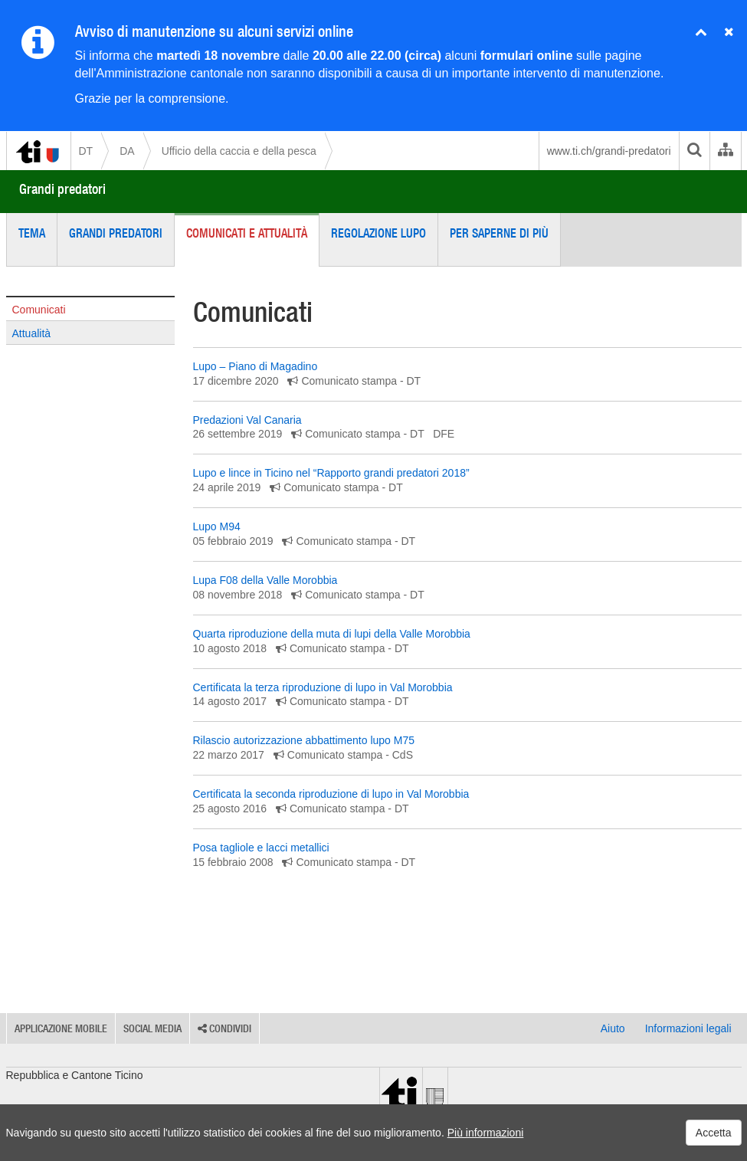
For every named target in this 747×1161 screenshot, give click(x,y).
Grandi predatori (62, 189)
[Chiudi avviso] (701, 32)
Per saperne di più (499, 233)
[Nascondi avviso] (729, 32)
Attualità (31, 333)
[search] (694, 151)
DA (127, 151)
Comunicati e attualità (246, 233)
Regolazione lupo (378, 233)
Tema (31, 233)
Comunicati (39, 309)
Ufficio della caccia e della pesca (239, 151)
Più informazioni (485, 1133)
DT (86, 151)
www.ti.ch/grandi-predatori (609, 151)
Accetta (714, 1133)
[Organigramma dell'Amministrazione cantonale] (725, 151)
